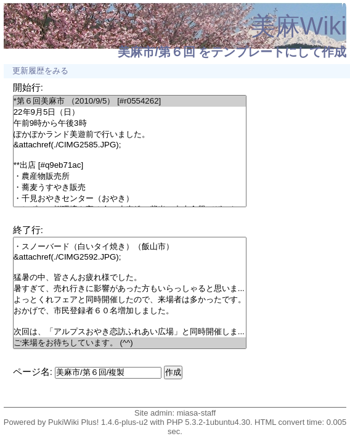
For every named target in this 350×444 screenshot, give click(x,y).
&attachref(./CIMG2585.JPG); (130, 145)
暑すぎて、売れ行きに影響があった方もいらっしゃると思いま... (130, 288)
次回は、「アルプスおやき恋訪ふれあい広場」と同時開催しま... (130, 331)
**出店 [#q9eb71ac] (130, 165)
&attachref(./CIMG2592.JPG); (130, 257)
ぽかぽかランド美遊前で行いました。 (130, 134)
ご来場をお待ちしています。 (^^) (130, 342)
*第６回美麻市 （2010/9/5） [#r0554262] (130, 101)
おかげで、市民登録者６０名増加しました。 (130, 310)
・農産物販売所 (130, 176)
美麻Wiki (299, 25)
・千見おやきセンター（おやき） (130, 198)
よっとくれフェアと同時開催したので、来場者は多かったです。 (130, 299)
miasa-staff (196, 412)
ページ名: (32, 371)
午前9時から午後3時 (130, 123)
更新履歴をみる (40, 71)
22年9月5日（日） (130, 112)
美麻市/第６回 (156, 52)
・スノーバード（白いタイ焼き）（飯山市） (130, 246)
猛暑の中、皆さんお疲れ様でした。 (130, 277)
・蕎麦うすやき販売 (130, 187)
